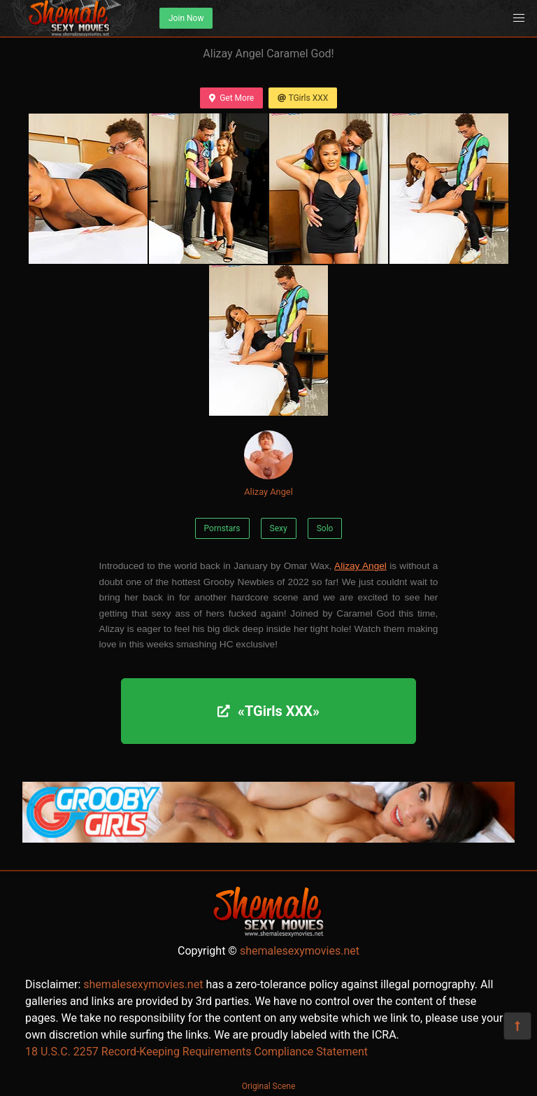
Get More (231, 98)
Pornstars (222, 528)
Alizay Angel (268, 463)
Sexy (278, 528)
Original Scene (269, 1086)
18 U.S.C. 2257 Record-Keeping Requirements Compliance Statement (196, 1051)
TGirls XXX (303, 98)
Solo (325, 528)
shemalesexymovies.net (299, 950)
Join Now (186, 18)
